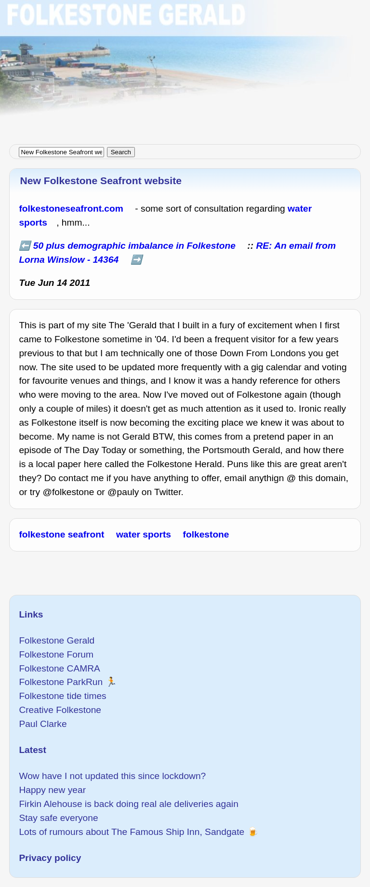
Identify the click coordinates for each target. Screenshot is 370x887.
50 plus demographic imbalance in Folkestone (134, 246)
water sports (143, 534)
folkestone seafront (61, 534)
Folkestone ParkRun (61, 682)
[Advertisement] (185, 67)
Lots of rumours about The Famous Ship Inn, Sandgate (131, 832)
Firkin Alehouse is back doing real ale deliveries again (128, 804)
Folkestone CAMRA (59, 668)
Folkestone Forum (56, 654)
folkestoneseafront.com (71, 208)
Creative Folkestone (60, 710)
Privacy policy (50, 858)
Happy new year (52, 790)
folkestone (206, 534)
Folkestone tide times (62, 696)
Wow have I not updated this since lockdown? (112, 776)
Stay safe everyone (58, 818)
